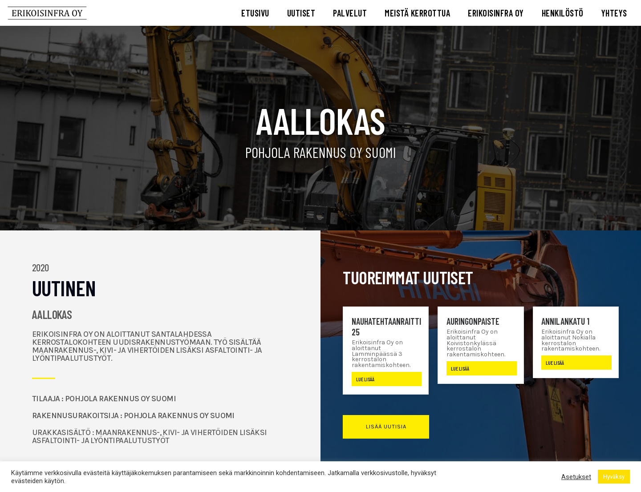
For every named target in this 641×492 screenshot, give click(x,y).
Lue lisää (365, 379)
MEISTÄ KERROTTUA (417, 13)
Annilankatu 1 (565, 321)
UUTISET (301, 13)
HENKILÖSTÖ (563, 13)
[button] (386, 427)
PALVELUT (350, 13)
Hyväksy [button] (614, 476)
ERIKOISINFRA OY (496, 13)
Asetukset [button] (576, 477)
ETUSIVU (255, 13)
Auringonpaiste (472, 321)
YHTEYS (614, 13)
